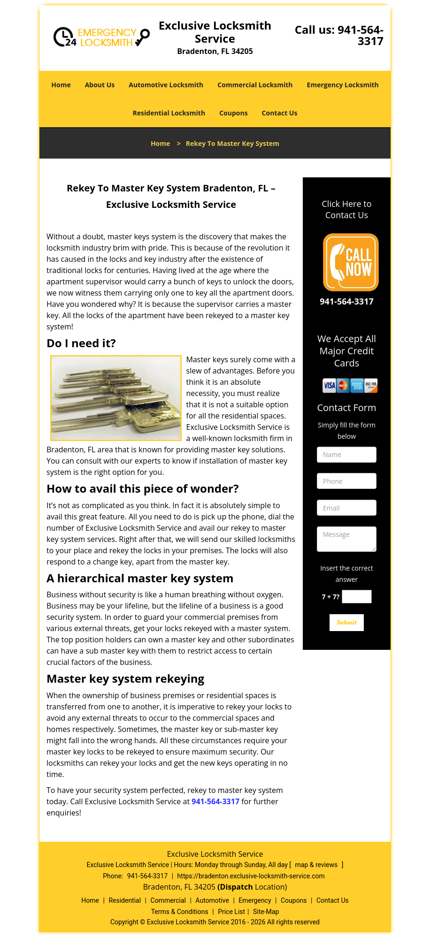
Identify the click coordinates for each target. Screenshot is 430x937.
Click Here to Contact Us (347, 209)
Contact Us (280, 112)
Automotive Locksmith (166, 84)
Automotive (212, 900)
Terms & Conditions (179, 911)
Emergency (254, 900)
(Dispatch (236, 887)
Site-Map (266, 911)
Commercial (168, 900)
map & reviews (317, 864)
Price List (231, 911)
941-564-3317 (361, 35)
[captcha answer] (357, 596)
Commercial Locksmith (254, 84)
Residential (124, 900)
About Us (100, 84)
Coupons (233, 112)
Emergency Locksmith (343, 84)
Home (60, 84)
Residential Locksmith (169, 112)
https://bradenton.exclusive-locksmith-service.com (251, 876)
